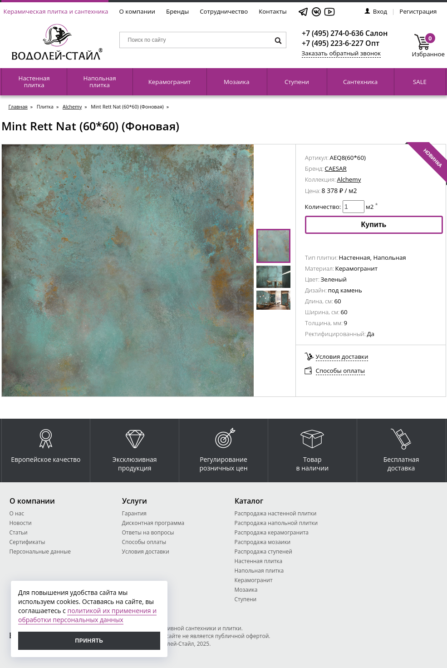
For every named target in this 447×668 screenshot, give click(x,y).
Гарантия (134, 513)
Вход (375, 11)
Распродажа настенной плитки (276, 513)
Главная (18, 107)
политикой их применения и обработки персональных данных (87, 615)
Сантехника (360, 82)
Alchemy (72, 107)
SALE (420, 82)
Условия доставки (342, 356)
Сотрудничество (224, 11)
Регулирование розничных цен (223, 447)
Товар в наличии (312, 447)
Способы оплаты (340, 370)
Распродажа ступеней (263, 551)
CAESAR (336, 168)
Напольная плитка (99, 81)
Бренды (177, 11)
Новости (21, 523)
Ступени (297, 82)
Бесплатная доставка (401, 447)
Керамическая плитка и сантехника (56, 11)
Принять (89, 641)
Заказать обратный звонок (341, 53)
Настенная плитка (34, 81)
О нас (17, 513)
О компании (137, 11)
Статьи (19, 532)
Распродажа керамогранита (272, 532)
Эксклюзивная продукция (135, 447)
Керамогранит (169, 82)
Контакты (273, 11)
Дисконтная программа (153, 523)
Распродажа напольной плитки (276, 523)
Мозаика (237, 82)
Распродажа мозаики (263, 542)
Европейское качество (45, 443)
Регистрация (418, 11)
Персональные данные (40, 551)
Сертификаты (27, 542)
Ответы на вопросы (148, 532)
